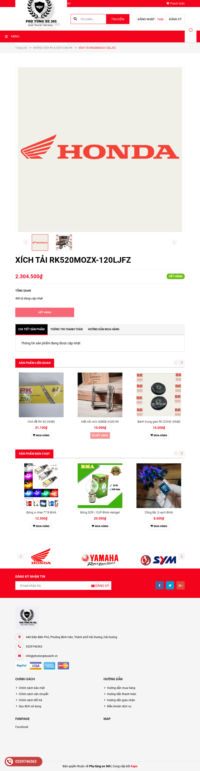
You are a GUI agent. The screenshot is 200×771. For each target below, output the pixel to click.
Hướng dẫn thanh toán (121, 694)
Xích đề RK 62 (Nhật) (41, 421)
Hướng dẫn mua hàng (121, 688)
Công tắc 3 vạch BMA (159, 512)
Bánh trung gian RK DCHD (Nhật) (158, 421)
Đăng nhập (146, 19)
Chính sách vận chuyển (33, 694)
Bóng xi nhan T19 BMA (41, 512)
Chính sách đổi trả (30, 700)
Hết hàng (100, 435)
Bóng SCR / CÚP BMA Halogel (100, 512)
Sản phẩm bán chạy (34, 453)
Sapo (134, 766)
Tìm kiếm (117, 19)
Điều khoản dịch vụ (119, 706)
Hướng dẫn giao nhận (121, 700)
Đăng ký (175, 19)
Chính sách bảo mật (32, 688)
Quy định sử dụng (30, 706)
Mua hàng (41, 435)
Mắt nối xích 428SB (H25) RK (100, 421)
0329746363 (34, 646)
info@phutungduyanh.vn (42, 656)
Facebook (21, 727)
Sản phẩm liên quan (35, 363)
